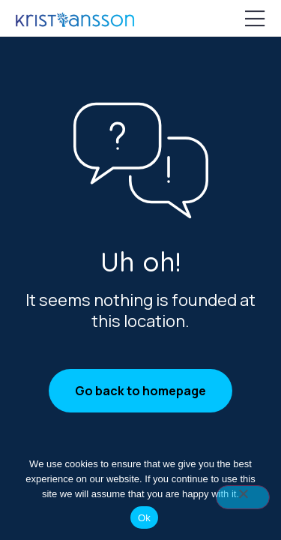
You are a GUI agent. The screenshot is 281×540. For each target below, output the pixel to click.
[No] (243, 497)
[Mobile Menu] (255, 19)
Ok (144, 518)
